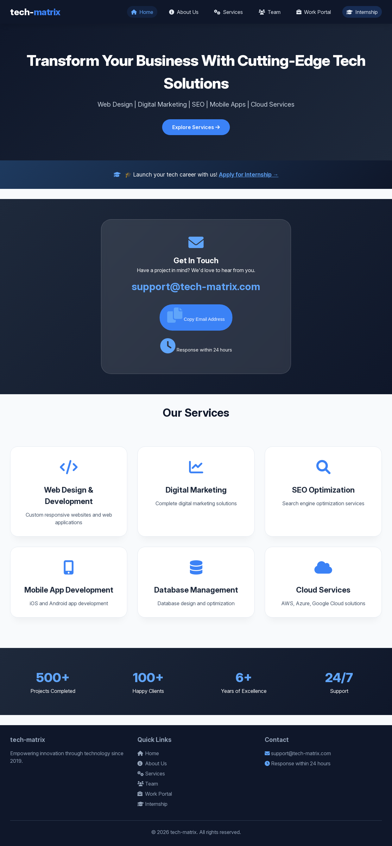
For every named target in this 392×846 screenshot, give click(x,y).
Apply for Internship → (249, 174)
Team (270, 12)
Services (228, 12)
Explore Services (196, 127)
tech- (35, 11)
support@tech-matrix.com (196, 286)
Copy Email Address (196, 315)
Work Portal (313, 12)
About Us (184, 12)
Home (142, 12)
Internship (362, 12)
